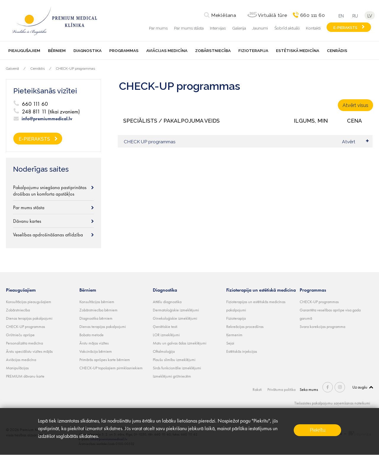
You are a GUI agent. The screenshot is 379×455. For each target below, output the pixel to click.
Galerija (239, 28)
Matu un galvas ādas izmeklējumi (179, 343)
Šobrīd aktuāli (287, 28)
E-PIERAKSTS (345, 27)
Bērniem (57, 50)
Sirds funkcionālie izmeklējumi (177, 367)
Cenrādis (337, 50)
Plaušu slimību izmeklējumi (174, 359)
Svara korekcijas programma (322, 326)
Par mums (158, 28)
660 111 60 (312, 15)
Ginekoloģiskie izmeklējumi (175, 318)
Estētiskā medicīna (297, 50)
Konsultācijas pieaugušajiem (28, 301)
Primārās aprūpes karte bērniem (104, 359)
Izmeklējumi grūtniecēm (172, 376)
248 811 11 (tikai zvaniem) (51, 111)
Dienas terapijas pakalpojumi (29, 318)
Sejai (230, 343)
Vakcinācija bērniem (95, 351)
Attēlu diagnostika (167, 301)
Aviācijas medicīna (166, 50)
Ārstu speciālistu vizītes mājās (29, 351)
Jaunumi (260, 28)
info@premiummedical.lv (47, 119)
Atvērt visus (355, 105)
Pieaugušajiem (24, 50)
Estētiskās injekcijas (241, 351)
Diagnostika (87, 50)
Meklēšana (223, 15)
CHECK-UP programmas (75, 68)
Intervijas (218, 28)
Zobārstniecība (213, 50)
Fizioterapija (253, 50)
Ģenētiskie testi (165, 326)
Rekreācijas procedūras (245, 326)
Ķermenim (234, 334)
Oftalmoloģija (164, 351)
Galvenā (12, 68)
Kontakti (313, 28)
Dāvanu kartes (27, 221)
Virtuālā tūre (272, 15)
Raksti (257, 389)
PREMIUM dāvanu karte (25, 376)
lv (370, 15)
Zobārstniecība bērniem (98, 310)
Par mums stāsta (189, 28)
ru (355, 15)
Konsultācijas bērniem (96, 301)
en (340, 15)
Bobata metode (91, 334)
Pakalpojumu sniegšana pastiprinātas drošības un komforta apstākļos (49, 190)
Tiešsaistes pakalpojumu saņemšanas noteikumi (332, 403)
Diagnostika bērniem (96, 318)
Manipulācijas (17, 367)
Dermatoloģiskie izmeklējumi (176, 310)
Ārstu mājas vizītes (94, 343)
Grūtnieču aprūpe (20, 334)
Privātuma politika (282, 389)
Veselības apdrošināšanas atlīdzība (48, 234)
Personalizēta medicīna (24, 343)
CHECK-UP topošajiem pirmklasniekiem (111, 367)
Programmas (124, 50)
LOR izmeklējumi (166, 334)
